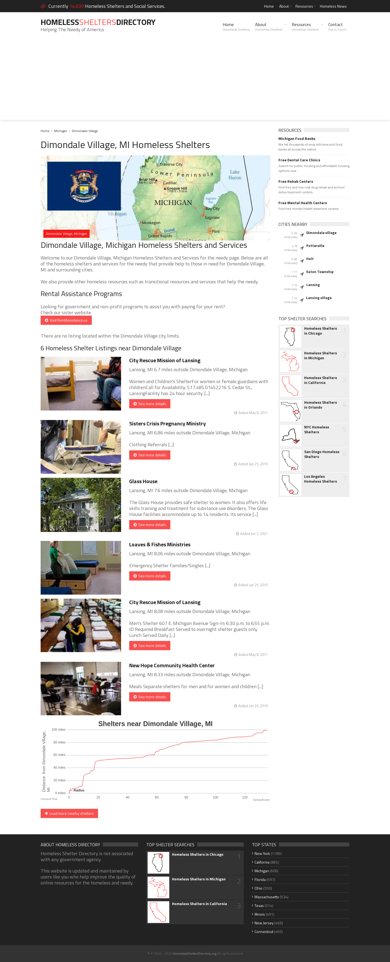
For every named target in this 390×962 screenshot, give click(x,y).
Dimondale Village (85, 130)
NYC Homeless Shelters (316, 429)
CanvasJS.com (261, 799)
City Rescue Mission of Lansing (164, 360)
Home (269, 6)
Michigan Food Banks (296, 138)
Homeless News (333, 6)
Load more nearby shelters (69, 813)
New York (262, 853)
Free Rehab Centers (295, 181)
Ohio (258, 888)
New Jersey (264, 923)
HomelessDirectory (98, 22)
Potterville (315, 245)
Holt (310, 258)
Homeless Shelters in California (320, 380)
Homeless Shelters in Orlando (320, 405)
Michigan (60, 130)
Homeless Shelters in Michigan (320, 355)
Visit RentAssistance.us (66, 320)
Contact (337, 26)
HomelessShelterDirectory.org (194, 953)
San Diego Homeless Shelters (321, 454)
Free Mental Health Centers (302, 202)
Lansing (313, 284)
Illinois (260, 914)
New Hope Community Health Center (172, 665)
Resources (304, 6)
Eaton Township (319, 271)
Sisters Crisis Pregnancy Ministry (167, 423)
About (284, 6)
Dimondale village (321, 232)
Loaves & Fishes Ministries (159, 544)
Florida (260, 879)
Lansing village (319, 297)
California (262, 862)
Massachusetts (267, 897)
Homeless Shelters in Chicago (320, 331)
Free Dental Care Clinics (299, 160)
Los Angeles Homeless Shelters (320, 479)
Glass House (143, 481)
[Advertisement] (195, 82)
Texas (259, 905)
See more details (150, 403)
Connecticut (264, 931)
